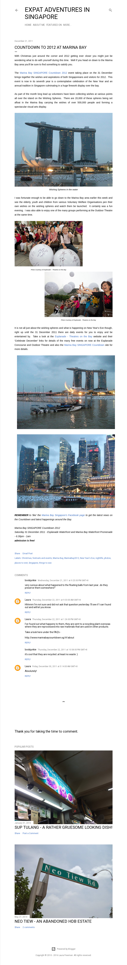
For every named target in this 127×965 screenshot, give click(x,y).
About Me (39, 25)
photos (107, 558)
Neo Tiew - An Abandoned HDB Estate (53, 921)
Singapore (33, 563)
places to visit (21, 563)
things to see (45, 563)
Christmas (27, 558)
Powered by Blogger (63, 949)
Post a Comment (30, 833)
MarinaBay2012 (71, 558)
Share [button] (17, 553)
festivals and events (42, 558)
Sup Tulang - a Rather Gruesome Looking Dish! (63, 827)
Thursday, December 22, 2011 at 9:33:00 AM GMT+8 (56, 600)
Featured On (54, 25)
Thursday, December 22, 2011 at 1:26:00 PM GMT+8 (56, 619)
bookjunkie (30, 580)
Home (28, 25)
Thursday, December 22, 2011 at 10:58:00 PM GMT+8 (62, 650)
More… (67, 25)
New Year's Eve (87, 558)
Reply (28, 593)
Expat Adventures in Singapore (57, 13)
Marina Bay (58, 558)
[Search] (110, 9)
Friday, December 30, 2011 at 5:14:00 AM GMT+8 (55, 666)
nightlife (99, 558)
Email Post (28, 553)
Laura (28, 599)
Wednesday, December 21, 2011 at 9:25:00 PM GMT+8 (63, 580)
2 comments (29, 927)
